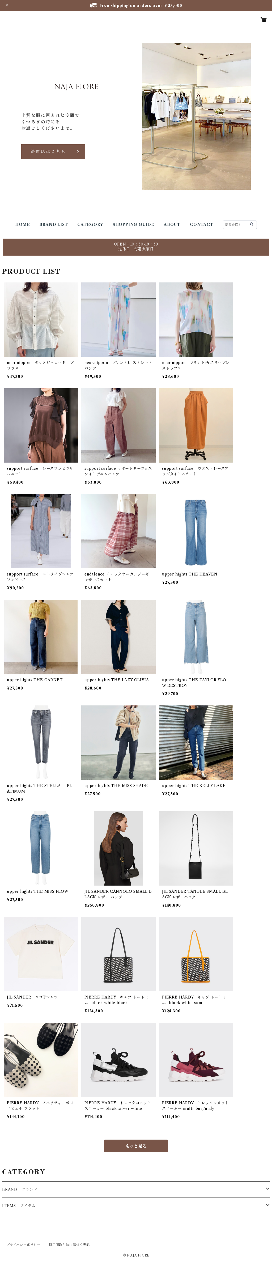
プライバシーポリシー (23, 1245)
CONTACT (201, 224)
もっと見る (136, 1146)
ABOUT (172, 224)
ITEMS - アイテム (19, 1205)
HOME (22, 224)
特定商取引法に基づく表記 (69, 1245)
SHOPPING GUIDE (133, 224)
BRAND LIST (53, 224)
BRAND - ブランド (19, 1189)
